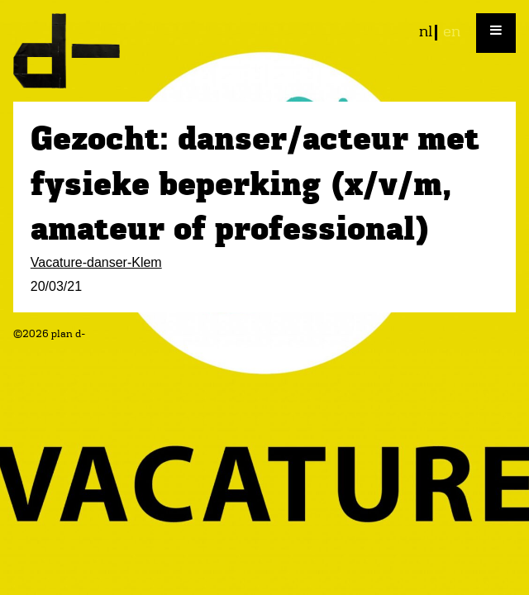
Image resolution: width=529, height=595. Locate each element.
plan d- (264, 50)
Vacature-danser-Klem (96, 262)
